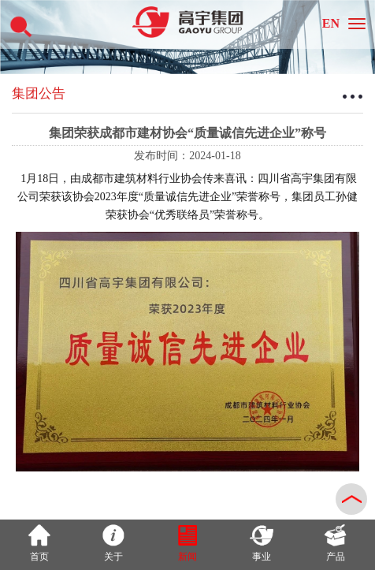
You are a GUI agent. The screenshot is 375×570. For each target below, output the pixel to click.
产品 (335, 542)
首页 (39, 542)
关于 (113, 542)
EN (331, 23)
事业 (261, 542)
